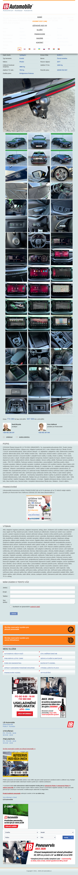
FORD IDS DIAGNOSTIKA (12, 663)
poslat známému (24, 437)
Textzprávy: (5, 601)
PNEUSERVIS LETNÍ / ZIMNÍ (13, 658)
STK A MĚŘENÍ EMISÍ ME (49, 653)
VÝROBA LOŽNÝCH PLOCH (50, 668)
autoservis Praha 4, (51, 785)
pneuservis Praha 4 (63, 785)
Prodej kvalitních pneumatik (11, 793)
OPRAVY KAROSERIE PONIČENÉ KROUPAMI (19, 668)
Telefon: (5, 596)
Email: (5, 592)
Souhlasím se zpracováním (26, 606)
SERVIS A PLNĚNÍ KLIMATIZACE (51, 658)
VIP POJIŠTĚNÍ (46, 672)
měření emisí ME (8, 787)
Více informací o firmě (10, 798)
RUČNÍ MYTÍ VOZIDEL (48, 663)
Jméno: (5, 587)
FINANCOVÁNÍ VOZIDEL (12, 672)
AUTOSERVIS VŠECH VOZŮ (13, 653)
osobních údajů (35, 606)
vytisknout (9, 437)
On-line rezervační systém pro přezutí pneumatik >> (19, 749)
